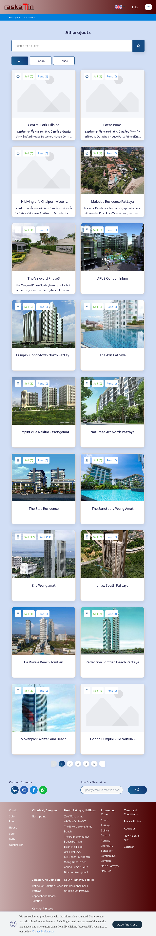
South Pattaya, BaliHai (79, 879)
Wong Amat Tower (75, 861)
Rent (12, 821)
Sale (12, 816)
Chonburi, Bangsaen (45, 810)
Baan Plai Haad (73, 846)
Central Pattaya (42, 908)
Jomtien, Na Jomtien (46, 879)
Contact (129, 846)
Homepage (14, 17)
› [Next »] (102, 763)
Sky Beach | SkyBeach (77, 856)
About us (130, 828)
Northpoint (39, 816)
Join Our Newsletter (93, 782)
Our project (16, 844)
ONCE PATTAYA (72, 851)
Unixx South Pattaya (76, 890)
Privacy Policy (132, 821)
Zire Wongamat (73, 816)
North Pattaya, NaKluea (80, 810)
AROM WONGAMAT (75, 821)
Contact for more (20, 782)
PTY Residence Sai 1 (76, 885)
